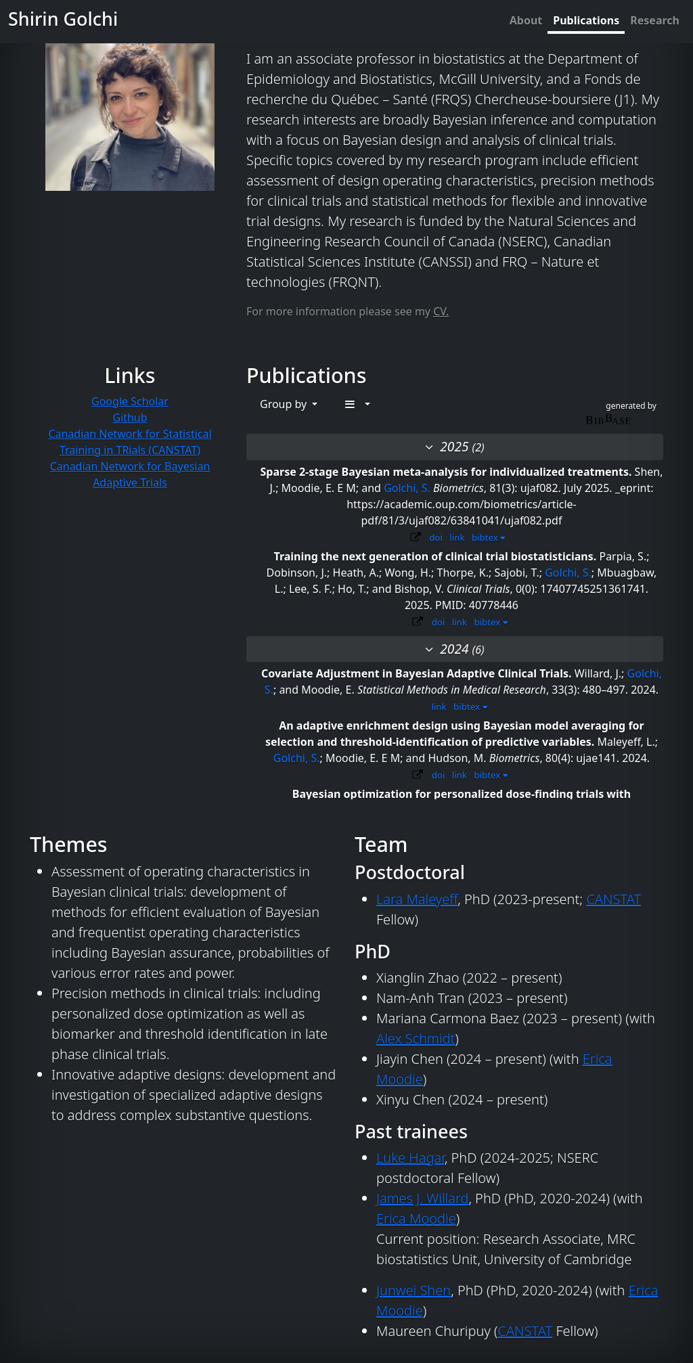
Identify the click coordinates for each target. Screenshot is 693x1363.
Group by (284, 404)
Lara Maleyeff (416, 899)
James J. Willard (422, 1198)
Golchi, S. (407, 488)
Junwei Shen (413, 1290)
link (456, 537)
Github (129, 417)
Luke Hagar (410, 1157)
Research (654, 20)
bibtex (488, 537)
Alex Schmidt (415, 1038)
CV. (441, 311)
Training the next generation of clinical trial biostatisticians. (436, 556)
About (526, 20)
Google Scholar (130, 401)
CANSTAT (613, 899)
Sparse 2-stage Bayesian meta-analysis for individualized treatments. (447, 471)
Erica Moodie (416, 1218)
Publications (586, 20)
